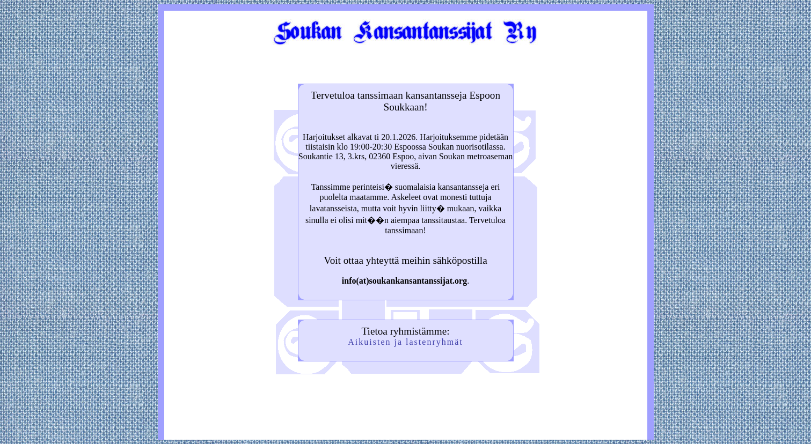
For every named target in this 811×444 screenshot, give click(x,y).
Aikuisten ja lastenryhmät (405, 341)
